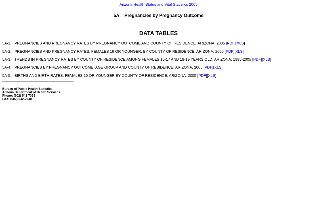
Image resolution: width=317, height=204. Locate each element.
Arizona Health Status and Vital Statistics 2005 (158, 4)
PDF (231, 43)
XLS (240, 43)
